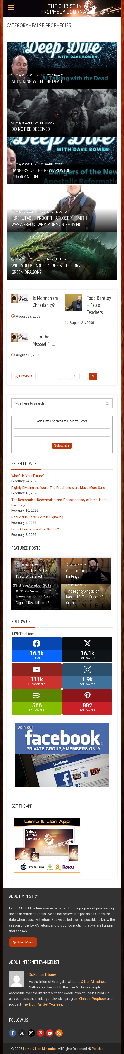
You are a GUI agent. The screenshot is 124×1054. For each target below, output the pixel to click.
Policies (97, 1048)
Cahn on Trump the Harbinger (80, 572)
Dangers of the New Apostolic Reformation (42, 173)
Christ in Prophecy (92, 998)
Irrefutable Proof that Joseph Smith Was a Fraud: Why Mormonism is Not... (49, 221)
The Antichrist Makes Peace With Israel (32, 572)
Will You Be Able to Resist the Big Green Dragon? (45, 268)
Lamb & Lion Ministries (88, 981)
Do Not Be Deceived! (31, 129)
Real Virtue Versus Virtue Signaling (37, 517)
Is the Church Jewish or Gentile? (35, 529)
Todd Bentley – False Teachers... (98, 305)
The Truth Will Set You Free (42, 1004)
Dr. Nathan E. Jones (54, 211)
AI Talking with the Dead (36, 81)
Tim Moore (47, 122)
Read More (23, 942)
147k (15, 633)
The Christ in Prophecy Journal (64, 9)
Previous (25, 376)
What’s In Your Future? (28, 475)
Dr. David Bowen (52, 75)
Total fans (27, 633)
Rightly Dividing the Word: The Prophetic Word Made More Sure (58, 487)
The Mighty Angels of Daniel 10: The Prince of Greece (84, 596)
